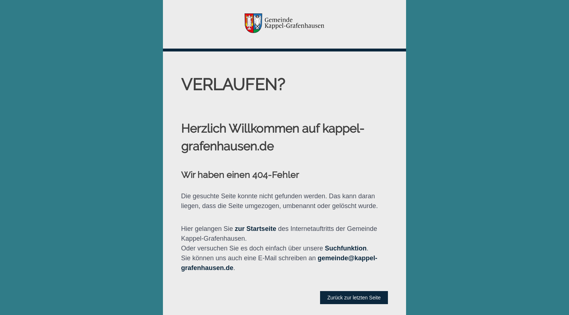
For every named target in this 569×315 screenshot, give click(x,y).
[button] (284, 24)
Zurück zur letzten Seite (354, 298)
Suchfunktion (346, 248)
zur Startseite (255, 228)
